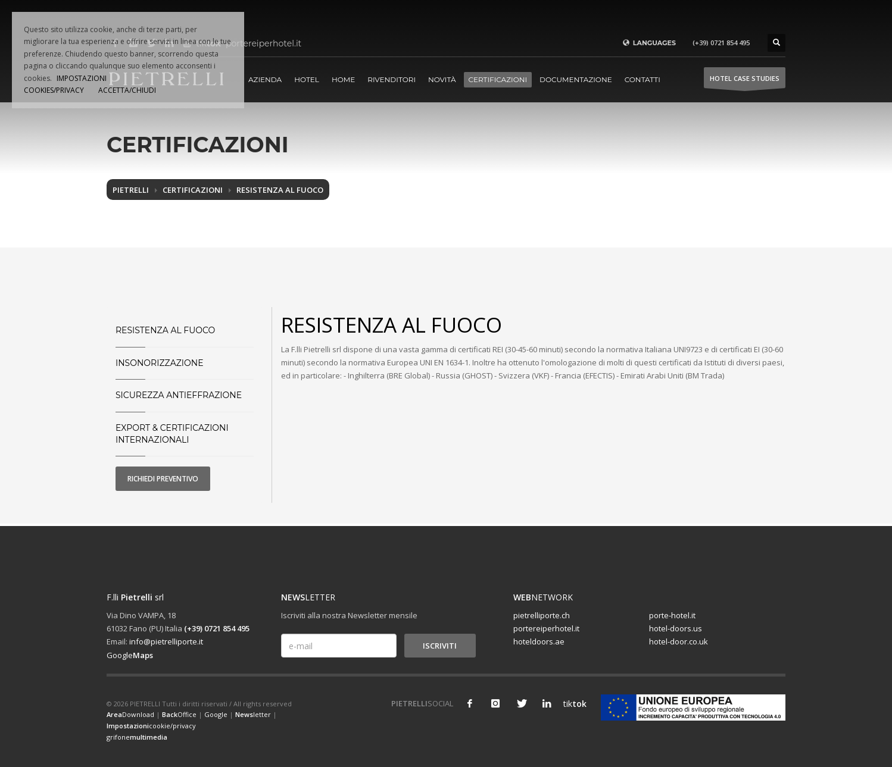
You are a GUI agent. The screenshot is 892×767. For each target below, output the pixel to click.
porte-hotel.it (672, 615)
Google (130, 655)
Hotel (306, 79)
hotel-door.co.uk (678, 641)
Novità (442, 79)
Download (130, 714)
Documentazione (575, 79)
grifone (137, 736)
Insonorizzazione (160, 363)
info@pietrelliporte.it (166, 641)
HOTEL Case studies (744, 81)
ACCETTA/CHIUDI (127, 90)
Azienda (265, 79)
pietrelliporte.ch (541, 615)
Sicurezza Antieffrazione (179, 395)
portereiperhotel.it (546, 628)
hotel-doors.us (675, 628)
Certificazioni (498, 79)
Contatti (642, 79)
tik (572, 703)
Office (179, 714)
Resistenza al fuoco (279, 189)
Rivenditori (391, 79)
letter (253, 714)
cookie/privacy (151, 725)
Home (343, 79)
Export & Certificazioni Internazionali (172, 433)
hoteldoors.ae (538, 641)
